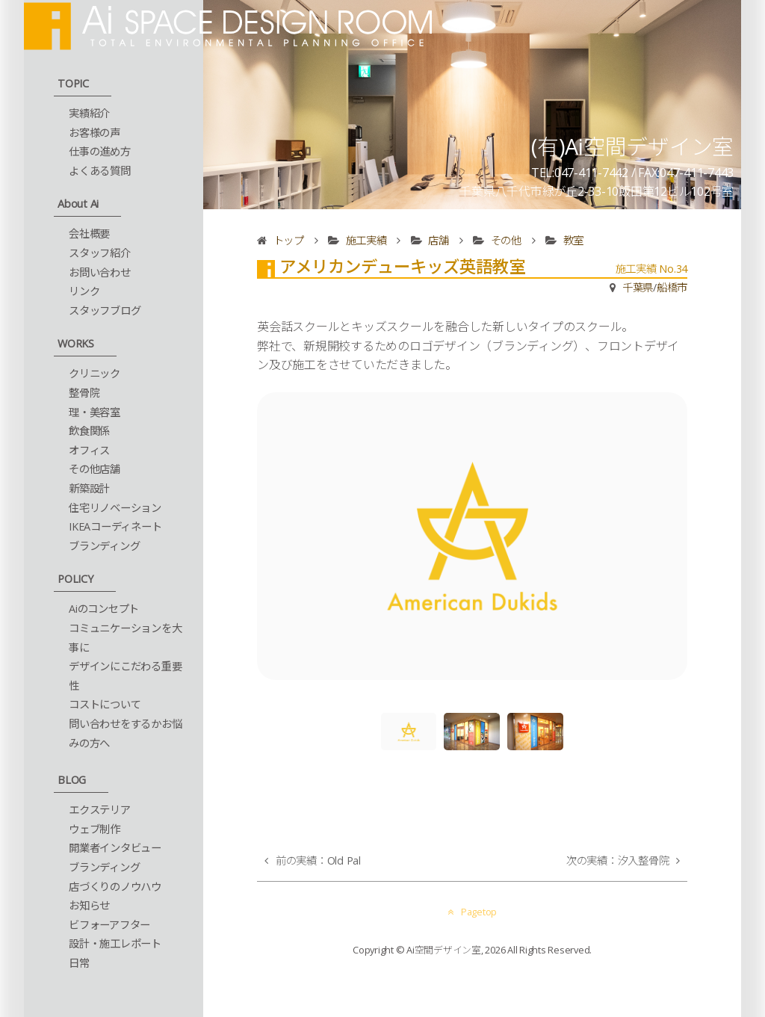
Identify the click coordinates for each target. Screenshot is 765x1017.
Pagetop (472, 911)
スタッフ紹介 (100, 253)
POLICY (75, 579)
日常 (79, 963)
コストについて (104, 704)
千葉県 (637, 287)
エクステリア (100, 810)
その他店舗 (94, 469)
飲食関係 (89, 431)
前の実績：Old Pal (318, 860)
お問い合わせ (100, 272)
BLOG (72, 780)
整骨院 (84, 393)
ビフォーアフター (109, 925)
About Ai (78, 204)
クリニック (94, 373)
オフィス (89, 450)
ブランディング (104, 546)
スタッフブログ (104, 310)
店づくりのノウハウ (115, 887)
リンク (84, 291)
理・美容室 (94, 412)
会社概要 (89, 233)
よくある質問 (100, 171)
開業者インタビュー (115, 848)
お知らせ (89, 905)
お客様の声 (94, 133)
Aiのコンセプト (104, 609)
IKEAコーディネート (115, 526)
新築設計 (89, 488)
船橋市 (672, 287)
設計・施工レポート (115, 943)
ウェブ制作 (94, 829)
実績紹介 (89, 113)
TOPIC (73, 83)
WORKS (76, 343)
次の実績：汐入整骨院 (617, 860)
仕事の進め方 (100, 151)
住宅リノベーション (115, 508)
